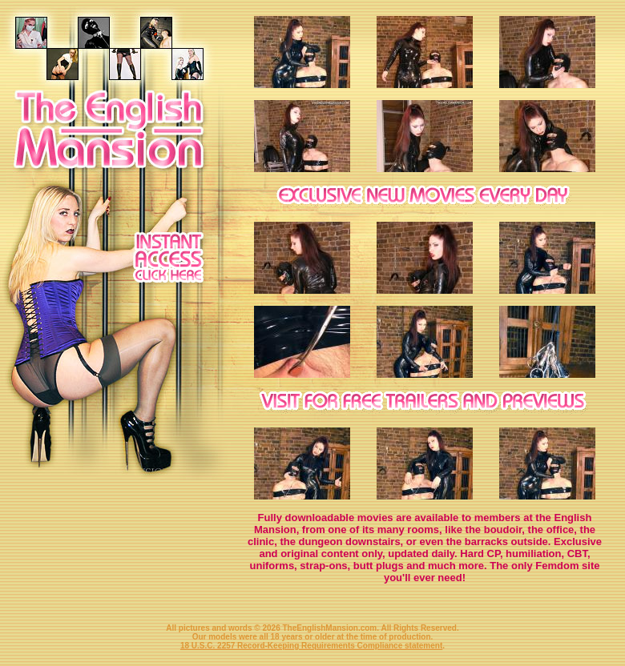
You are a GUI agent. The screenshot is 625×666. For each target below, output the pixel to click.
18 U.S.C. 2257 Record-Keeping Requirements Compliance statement (311, 645)
